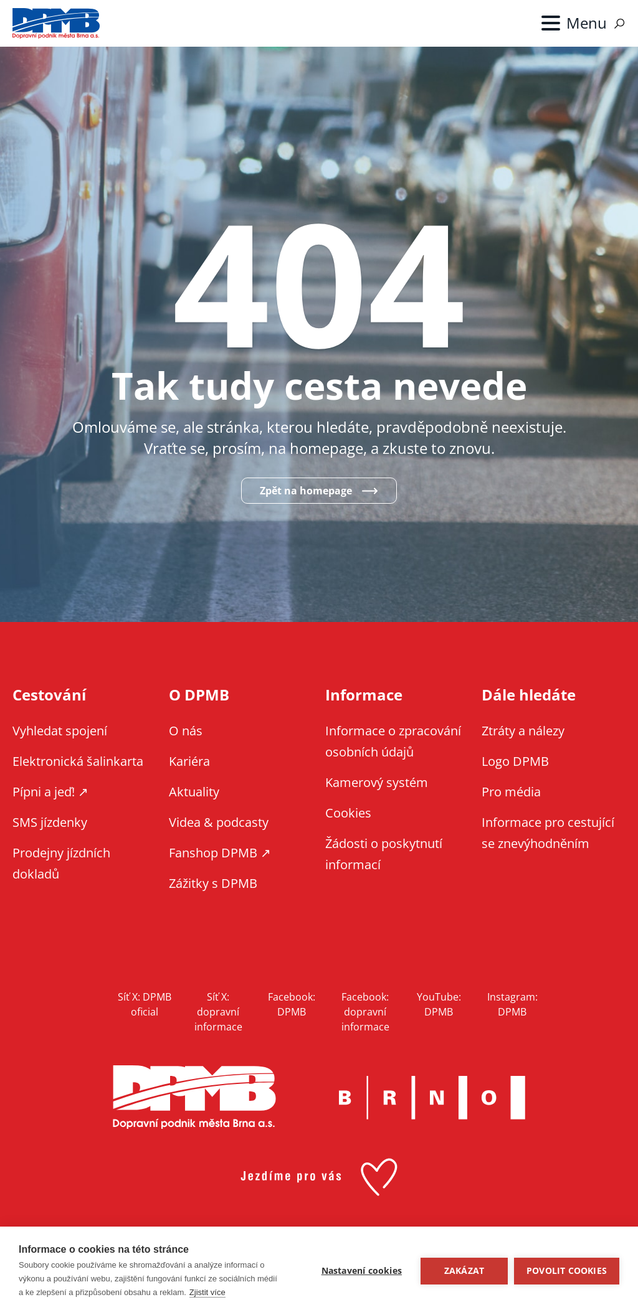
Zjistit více (207, 1292)
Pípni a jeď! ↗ (50, 791)
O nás (185, 730)
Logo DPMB (515, 761)
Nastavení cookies (361, 1270)
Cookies (348, 812)
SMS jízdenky (49, 822)
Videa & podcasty (219, 822)
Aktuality (194, 791)
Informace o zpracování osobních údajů (393, 741)
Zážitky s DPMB (213, 883)
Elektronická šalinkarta (77, 761)
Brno (431, 1097)
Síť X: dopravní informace (218, 1012)
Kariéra (189, 761)
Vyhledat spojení (59, 730)
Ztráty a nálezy (523, 730)
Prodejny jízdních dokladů (61, 863)
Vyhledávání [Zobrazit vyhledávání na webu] (619, 23)
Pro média (511, 791)
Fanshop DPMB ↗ (220, 852)
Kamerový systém (376, 782)
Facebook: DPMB (291, 1004)
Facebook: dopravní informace (365, 1012)
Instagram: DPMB (512, 1004)
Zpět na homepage (306, 490)
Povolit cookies (566, 1270)
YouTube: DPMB (439, 1004)
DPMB (194, 1097)
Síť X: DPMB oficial (144, 1004)
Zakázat (464, 1270)
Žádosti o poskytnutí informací (383, 854)
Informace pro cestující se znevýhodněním (548, 833)
